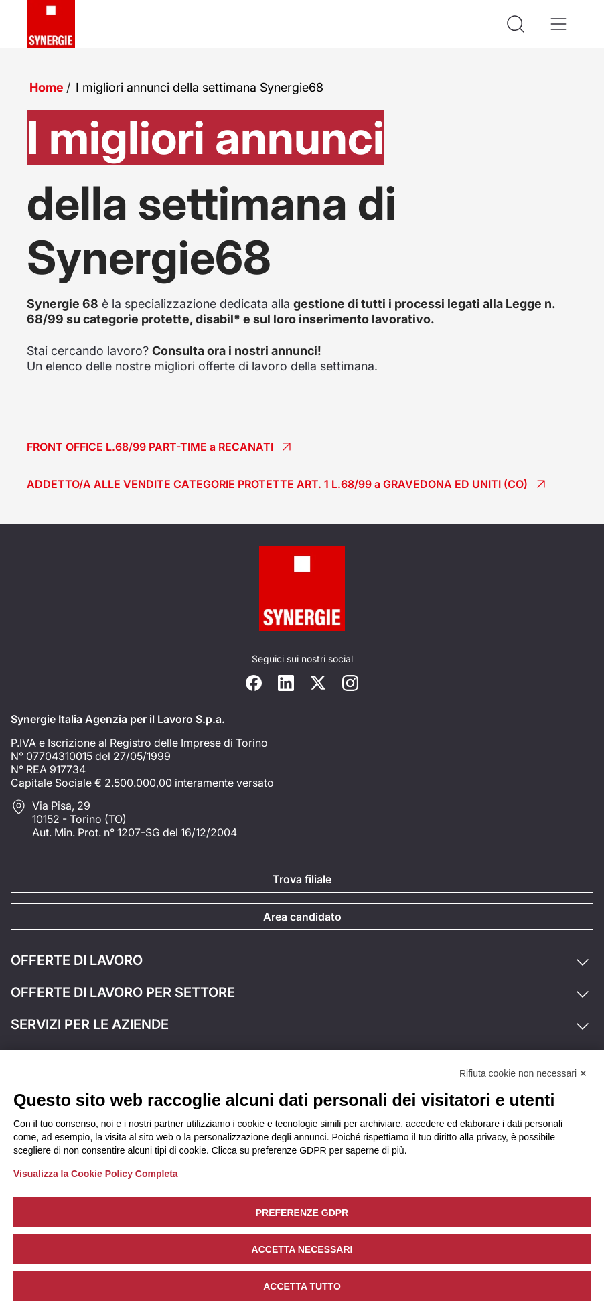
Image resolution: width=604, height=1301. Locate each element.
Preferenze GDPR (302, 1212)
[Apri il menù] (558, 24)
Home (46, 87)
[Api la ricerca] (516, 24)
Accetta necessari (302, 1249)
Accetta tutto (302, 1286)
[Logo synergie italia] (51, 24)
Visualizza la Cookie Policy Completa (95, 1173)
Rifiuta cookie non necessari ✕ (523, 1073)
